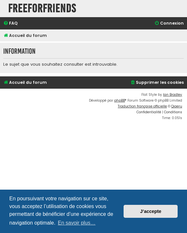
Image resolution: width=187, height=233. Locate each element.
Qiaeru (176, 106)
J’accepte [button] (150, 211)
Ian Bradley (172, 94)
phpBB (119, 100)
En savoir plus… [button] (77, 223)
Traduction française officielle (142, 106)
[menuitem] (10, 23)
